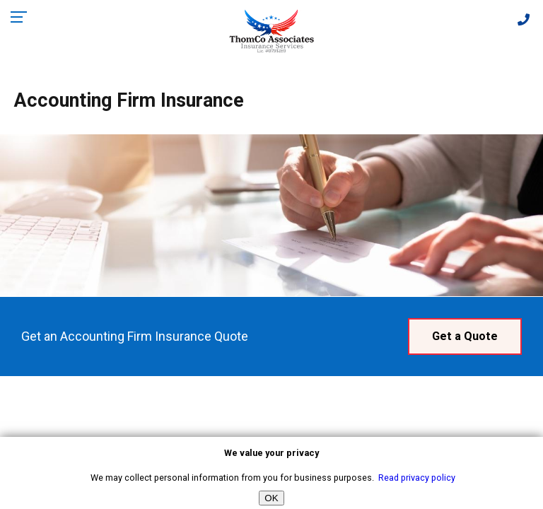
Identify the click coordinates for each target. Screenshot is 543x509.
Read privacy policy (416, 477)
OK (271, 498)
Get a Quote (465, 336)
